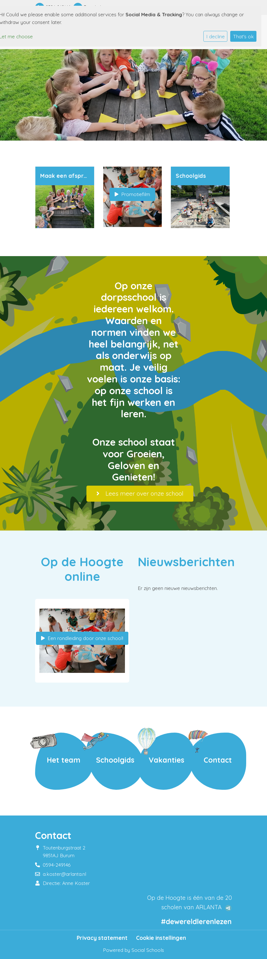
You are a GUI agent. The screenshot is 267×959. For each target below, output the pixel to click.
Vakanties (166, 759)
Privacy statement (102, 938)
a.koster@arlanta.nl (64, 874)
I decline (215, 36)
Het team (63, 759)
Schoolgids (115, 759)
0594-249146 (56, 865)
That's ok (243, 36)
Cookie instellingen (161, 938)
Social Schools (148, 950)
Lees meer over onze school (139, 493)
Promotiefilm (132, 194)
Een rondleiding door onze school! (82, 638)
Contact (218, 759)
